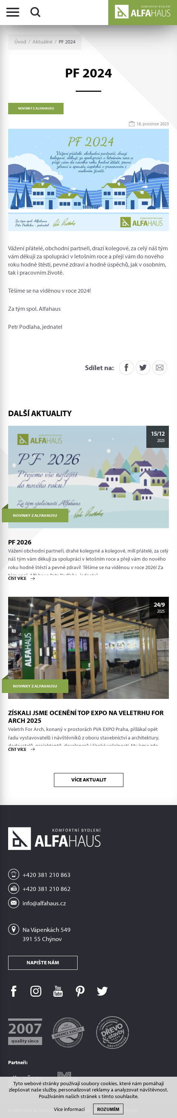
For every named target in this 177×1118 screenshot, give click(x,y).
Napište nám (43, 962)
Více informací (69, 1109)
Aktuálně (42, 42)
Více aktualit (88, 779)
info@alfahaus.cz (44, 903)
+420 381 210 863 (47, 874)
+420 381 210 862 (47, 888)
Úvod (20, 42)
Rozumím (108, 1109)
